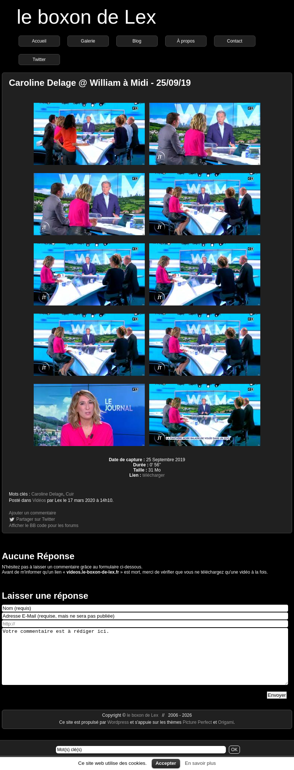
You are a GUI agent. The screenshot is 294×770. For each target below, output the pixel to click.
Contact (234, 41)
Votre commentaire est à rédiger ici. (145, 662)
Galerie (88, 41)
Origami (226, 733)
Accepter (166, 763)
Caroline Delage (47, 494)
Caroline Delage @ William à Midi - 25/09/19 (100, 83)
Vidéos (39, 500)
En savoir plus (200, 763)
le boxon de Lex (86, 17)
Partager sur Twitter (35, 519)
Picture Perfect (197, 733)
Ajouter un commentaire (32, 513)
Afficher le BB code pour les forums (43, 525)
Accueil (39, 41)
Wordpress (118, 733)
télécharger (154, 475)
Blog (137, 41)
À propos (186, 41)
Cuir (70, 494)
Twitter (39, 59)
